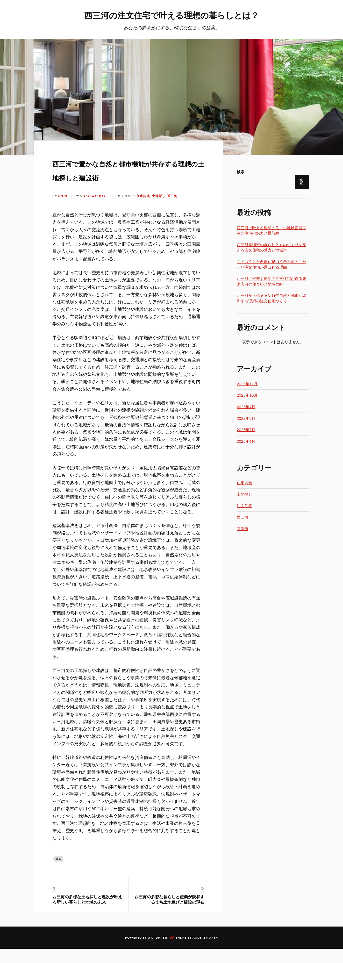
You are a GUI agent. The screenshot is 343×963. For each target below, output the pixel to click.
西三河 (175, 210)
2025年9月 (246, 407)
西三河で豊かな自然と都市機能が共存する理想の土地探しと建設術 (127, 176)
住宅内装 (146, 210)
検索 (240, 172)
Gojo (63, 210)
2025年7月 (246, 430)
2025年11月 (247, 384)
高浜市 (242, 529)
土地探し (161, 210)
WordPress (158, 952)
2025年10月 (247, 395)
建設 (59, 872)
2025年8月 (246, 418)
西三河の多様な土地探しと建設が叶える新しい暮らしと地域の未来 (87, 913)
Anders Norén (205, 952)
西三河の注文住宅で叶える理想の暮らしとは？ (171, 14)
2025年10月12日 (98, 210)
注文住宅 (244, 506)
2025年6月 (246, 441)
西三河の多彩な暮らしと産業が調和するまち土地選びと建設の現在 (169, 913)
